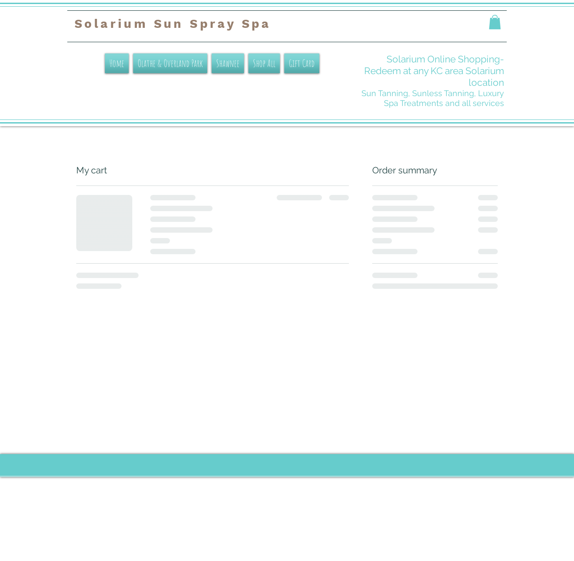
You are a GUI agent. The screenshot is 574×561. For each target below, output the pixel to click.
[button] (495, 22)
